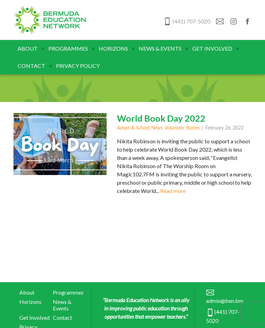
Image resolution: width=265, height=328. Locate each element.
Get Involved (212, 48)
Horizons (113, 48)
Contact (31, 65)
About (28, 48)
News (157, 128)
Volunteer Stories (182, 128)
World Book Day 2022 (161, 118)
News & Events (160, 48)
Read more (173, 190)
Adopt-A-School (133, 128)
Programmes (68, 48)
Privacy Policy (78, 65)
